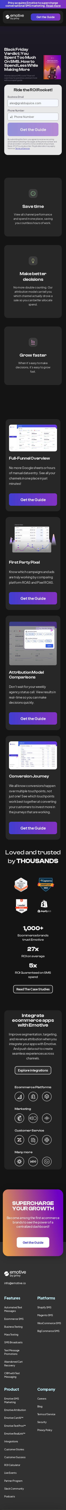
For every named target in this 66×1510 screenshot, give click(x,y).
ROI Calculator (12, 1465)
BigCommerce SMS (48, 1330)
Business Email (16, 97)
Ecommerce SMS (13, 1318)
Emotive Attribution (15, 1409)
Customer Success (14, 1457)
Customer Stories (14, 1449)
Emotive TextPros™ (15, 1425)
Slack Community (14, 1488)
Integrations (11, 1441)
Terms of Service (22, 148)
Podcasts (9, 1496)
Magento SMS (45, 1315)
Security (42, 1422)
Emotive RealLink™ (14, 1433)
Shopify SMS (44, 1307)
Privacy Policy (44, 1430)
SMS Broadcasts (13, 1342)
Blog (40, 1406)
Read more (53, 5)
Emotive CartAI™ (13, 1417)
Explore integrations (33, 1070)
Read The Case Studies (33, 989)
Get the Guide (45, 17)
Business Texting (13, 1326)
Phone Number (16, 110)
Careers (41, 1398)
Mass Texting (11, 1334)
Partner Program (13, 1480)
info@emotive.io (15, 1283)
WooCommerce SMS (49, 1323)
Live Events (10, 1472)
